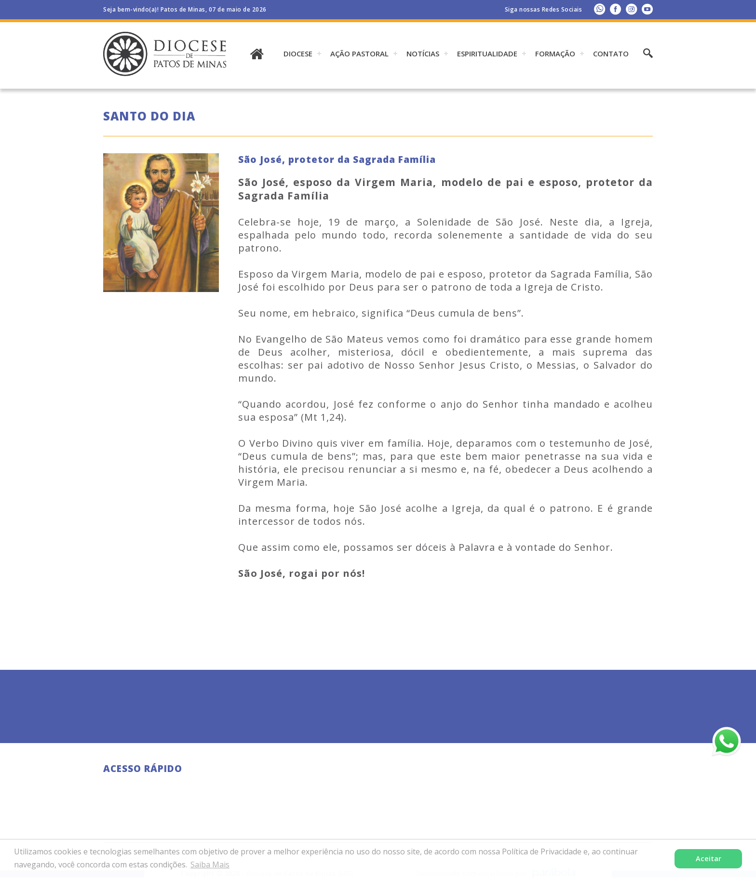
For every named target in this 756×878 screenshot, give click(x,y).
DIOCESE (298, 53)
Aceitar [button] (708, 858)
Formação (555, 53)
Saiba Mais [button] (210, 864)
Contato (611, 53)
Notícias (422, 53)
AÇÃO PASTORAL (359, 53)
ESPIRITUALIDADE (487, 53)
